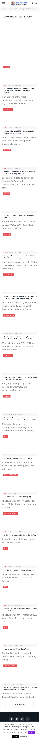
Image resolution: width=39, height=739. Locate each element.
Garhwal (7, 150)
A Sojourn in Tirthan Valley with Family (18, 458)
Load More (19, 704)
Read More (23, 736)
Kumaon (6, 396)
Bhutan (6, 193)
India (5, 436)
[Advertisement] (19, 42)
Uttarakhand (8, 274)
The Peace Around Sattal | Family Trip (17, 497)
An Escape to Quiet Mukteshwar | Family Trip (20, 535)
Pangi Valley (8, 355)
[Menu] (3, 3)
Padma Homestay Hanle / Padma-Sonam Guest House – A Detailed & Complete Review (19, 91)
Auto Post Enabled (10, 475)
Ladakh (6, 67)
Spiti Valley (8, 109)
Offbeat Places (9, 315)
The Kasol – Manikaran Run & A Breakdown (19, 570)
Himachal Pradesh (10, 665)
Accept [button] (31, 732)
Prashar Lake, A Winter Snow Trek (16, 649)
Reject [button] (15, 736)
